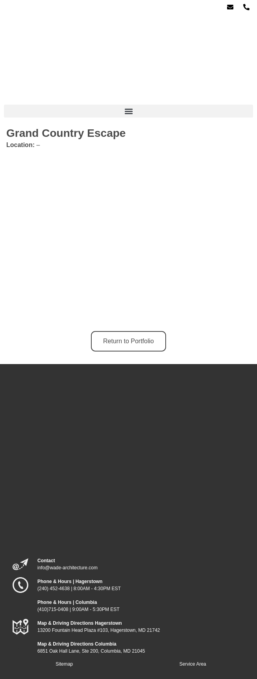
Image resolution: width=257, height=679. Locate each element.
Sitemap (64, 664)
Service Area (192, 664)
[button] (128, 111)
